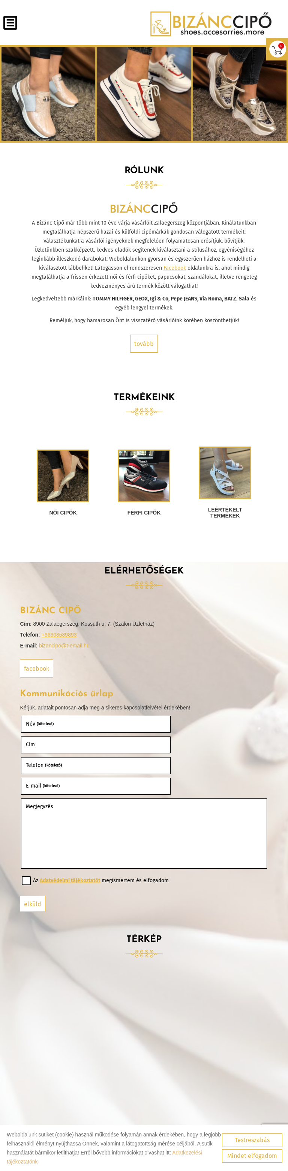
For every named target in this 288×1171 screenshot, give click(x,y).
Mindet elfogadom (252, 1155)
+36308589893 (61, 635)
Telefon (46, 744)
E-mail (167, 744)
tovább (144, 342)
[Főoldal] (208, 23)
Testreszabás (252, 1140)
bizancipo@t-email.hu (67, 646)
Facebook (175, 267)
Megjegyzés (42, 764)
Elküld (35, 861)
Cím (154, 723)
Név (42, 723)
